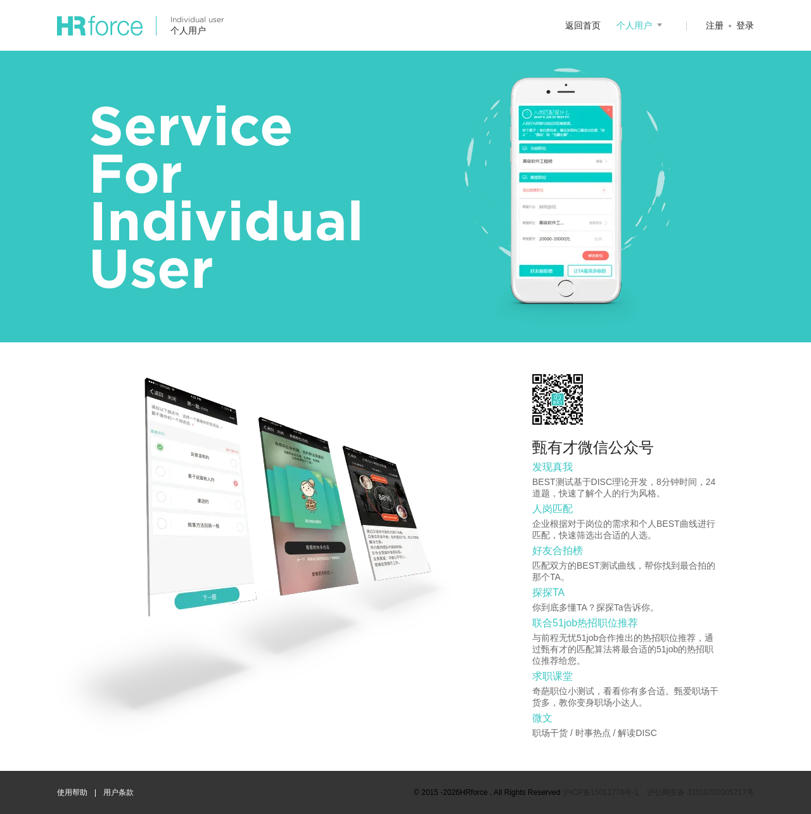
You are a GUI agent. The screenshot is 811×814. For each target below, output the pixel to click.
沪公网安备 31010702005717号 (700, 792)
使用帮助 (72, 792)
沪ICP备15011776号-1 (601, 792)
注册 (715, 25)
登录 (745, 25)
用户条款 (118, 792)
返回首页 (583, 25)
